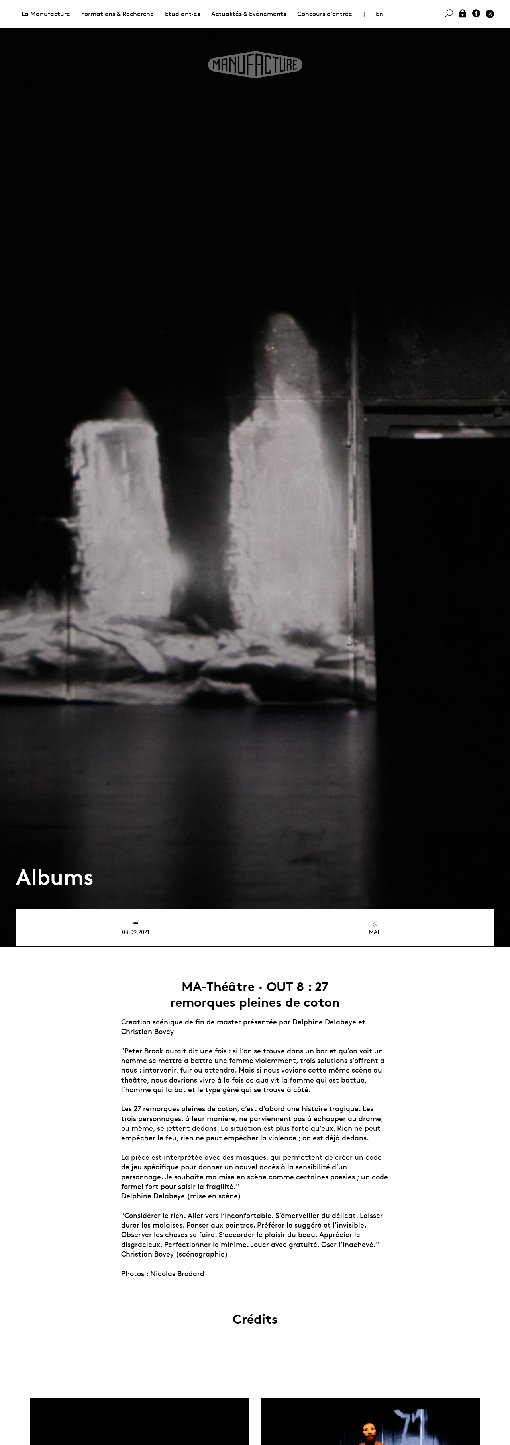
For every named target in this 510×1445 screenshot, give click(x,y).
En (379, 14)
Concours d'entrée (324, 14)
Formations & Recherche (117, 14)
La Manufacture (46, 14)
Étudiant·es (182, 14)
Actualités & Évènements (248, 14)
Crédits (255, 1319)
